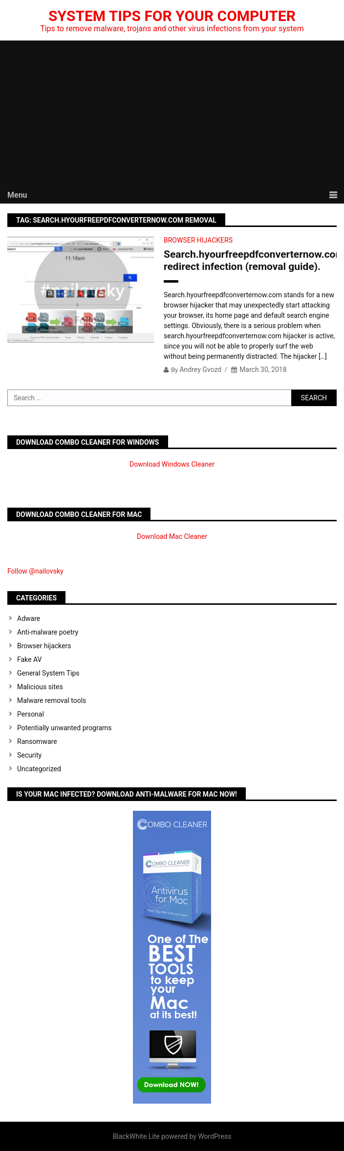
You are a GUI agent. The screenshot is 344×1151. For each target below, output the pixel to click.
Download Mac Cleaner (172, 536)
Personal (30, 714)
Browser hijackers (198, 240)
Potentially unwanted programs (64, 728)
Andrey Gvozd (200, 369)
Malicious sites (40, 687)
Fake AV (29, 659)
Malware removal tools (51, 700)
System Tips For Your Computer (172, 15)
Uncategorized (39, 769)
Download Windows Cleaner (172, 464)
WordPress (214, 1136)
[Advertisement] (172, 113)
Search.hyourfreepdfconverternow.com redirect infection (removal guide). (250, 260)
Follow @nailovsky (35, 571)
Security (29, 755)
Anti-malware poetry (47, 632)
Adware (28, 618)
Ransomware (37, 741)
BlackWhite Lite (136, 1136)
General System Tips (48, 673)
